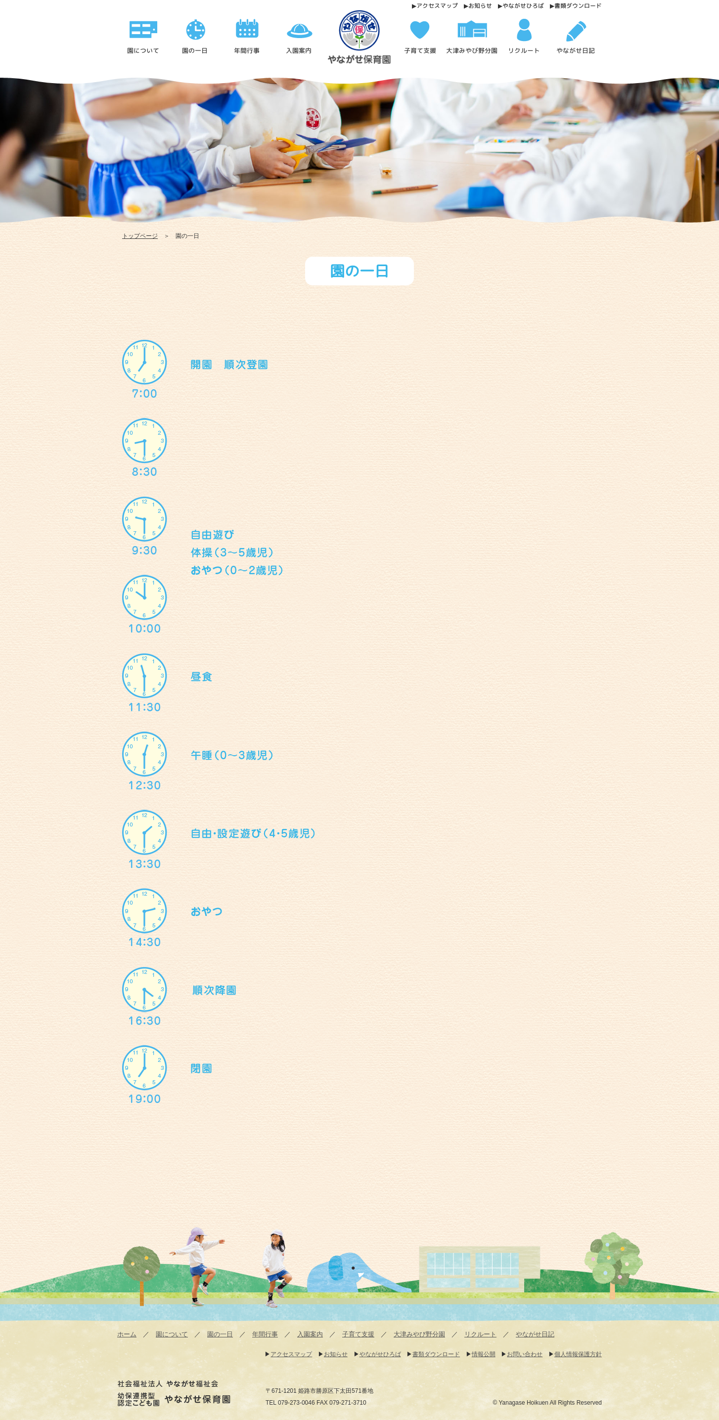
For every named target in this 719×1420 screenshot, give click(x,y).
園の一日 (220, 1334)
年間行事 (265, 1334)
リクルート (480, 1334)
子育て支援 (358, 1334)
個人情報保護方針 (578, 1354)
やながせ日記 (535, 1334)
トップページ (140, 235)
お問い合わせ (524, 1354)
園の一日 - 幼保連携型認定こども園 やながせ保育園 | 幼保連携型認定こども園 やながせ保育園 (363, 40)
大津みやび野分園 (419, 1334)
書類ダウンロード (578, 5)
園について (172, 1334)
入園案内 (310, 1334)
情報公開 (483, 1354)
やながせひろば (523, 5)
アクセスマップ (437, 5)
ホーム (126, 1334)
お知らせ (480, 5)
